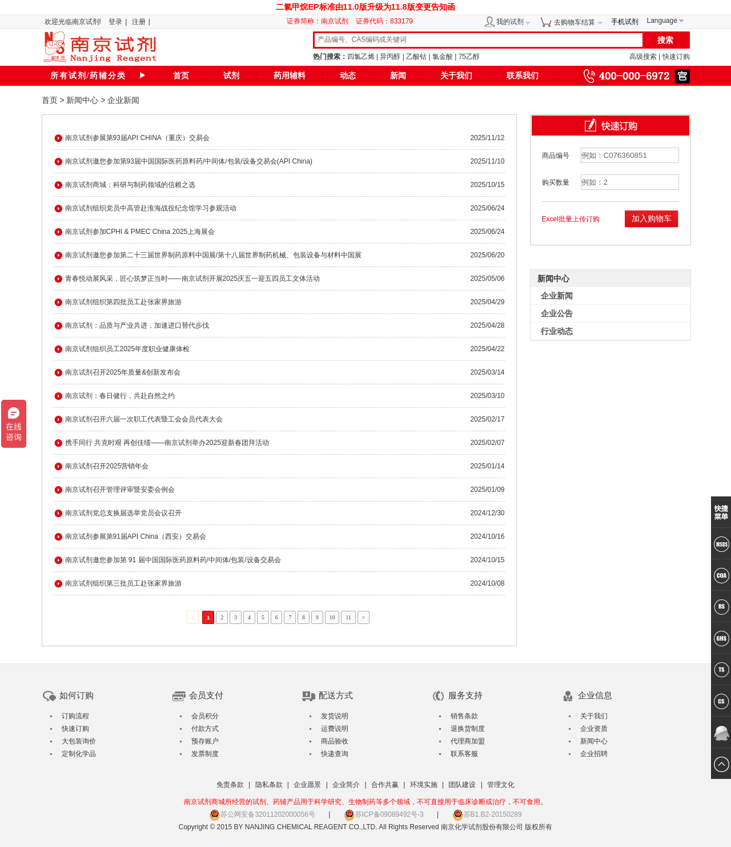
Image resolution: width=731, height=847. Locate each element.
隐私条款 (269, 785)
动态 (348, 75)
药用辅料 (290, 75)
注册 (139, 22)
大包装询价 (79, 741)
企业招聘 (594, 754)
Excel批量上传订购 (571, 219)
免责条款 (230, 785)
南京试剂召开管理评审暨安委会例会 (120, 490)
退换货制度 (468, 729)
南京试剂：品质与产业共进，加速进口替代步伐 (137, 325)
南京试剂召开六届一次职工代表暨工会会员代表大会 (144, 419)
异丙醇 (390, 57)
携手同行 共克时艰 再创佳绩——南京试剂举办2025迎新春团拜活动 (167, 443)
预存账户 (205, 741)
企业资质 (594, 729)
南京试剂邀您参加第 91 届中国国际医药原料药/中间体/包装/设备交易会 (173, 560)
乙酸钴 (416, 57)
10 (332, 617)
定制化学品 (79, 754)
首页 (181, 75)
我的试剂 (510, 22)
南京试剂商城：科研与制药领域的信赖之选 (130, 185)
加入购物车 (652, 218)
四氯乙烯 (361, 57)
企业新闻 (123, 100)
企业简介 (346, 785)
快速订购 (676, 57)
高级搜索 (643, 57)
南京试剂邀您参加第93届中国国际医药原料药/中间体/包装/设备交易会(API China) (188, 161)
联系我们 (523, 75)
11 (348, 617)
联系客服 (464, 754)
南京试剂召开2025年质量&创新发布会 (123, 372)
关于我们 (456, 75)
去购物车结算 (574, 22)
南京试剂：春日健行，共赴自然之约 (120, 396)
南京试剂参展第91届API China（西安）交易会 (135, 536)
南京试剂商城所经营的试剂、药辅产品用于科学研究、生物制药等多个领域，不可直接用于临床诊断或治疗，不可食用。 (365, 802)
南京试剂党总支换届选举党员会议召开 (123, 513)
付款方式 (205, 729)
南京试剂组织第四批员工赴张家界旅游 (123, 302)
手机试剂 (624, 22)
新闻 (398, 75)
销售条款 (464, 716)
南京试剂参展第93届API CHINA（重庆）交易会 (137, 138)
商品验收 (334, 741)
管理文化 (501, 785)
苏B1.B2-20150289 (487, 814)
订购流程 (75, 716)
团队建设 (462, 785)
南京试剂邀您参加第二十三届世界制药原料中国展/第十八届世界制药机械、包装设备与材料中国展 (213, 255)
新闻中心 (82, 100)
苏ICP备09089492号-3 (384, 814)
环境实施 (423, 785)
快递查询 (334, 754)
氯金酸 (442, 57)
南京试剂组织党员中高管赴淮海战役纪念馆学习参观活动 (150, 208)
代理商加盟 (468, 741)
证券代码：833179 (384, 21)
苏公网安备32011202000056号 (262, 814)
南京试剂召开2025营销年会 (107, 466)
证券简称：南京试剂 (320, 21)
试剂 (231, 75)
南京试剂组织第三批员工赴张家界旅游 (123, 583)
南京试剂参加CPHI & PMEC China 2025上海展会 (140, 232)
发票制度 (205, 754)
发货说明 (334, 716)
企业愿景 (307, 785)
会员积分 (205, 716)
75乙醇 (469, 57)
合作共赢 (385, 785)
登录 (115, 22)
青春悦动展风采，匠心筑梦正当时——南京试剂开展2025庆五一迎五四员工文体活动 (192, 279)
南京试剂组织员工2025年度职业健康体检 (127, 349)
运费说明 (334, 729)
